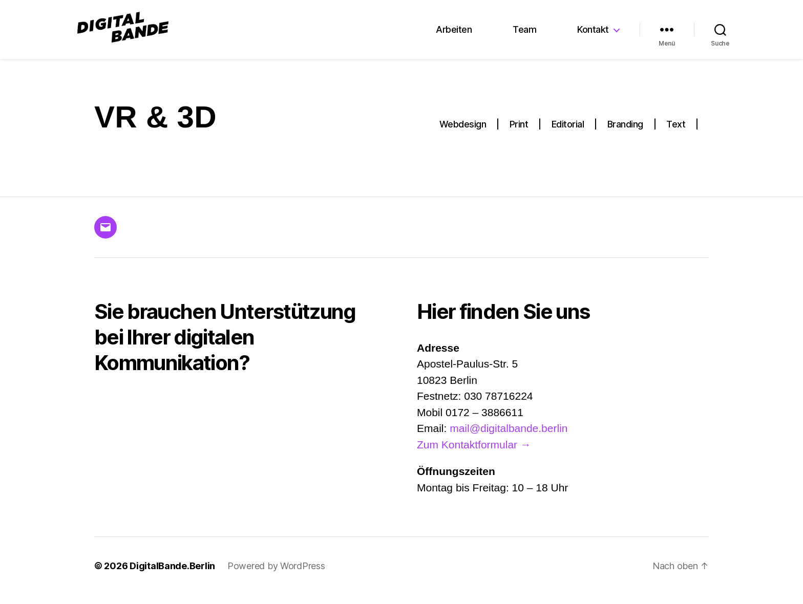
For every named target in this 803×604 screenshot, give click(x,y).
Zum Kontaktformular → (474, 453)
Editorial (568, 133)
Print (519, 133)
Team (524, 34)
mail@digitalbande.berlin (508, 437)
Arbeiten (454, 34)
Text (675, 133)
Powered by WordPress (276, 575)
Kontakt (593, 34)
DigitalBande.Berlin (172, 575)
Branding (625, 133)
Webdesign (463, 133)
